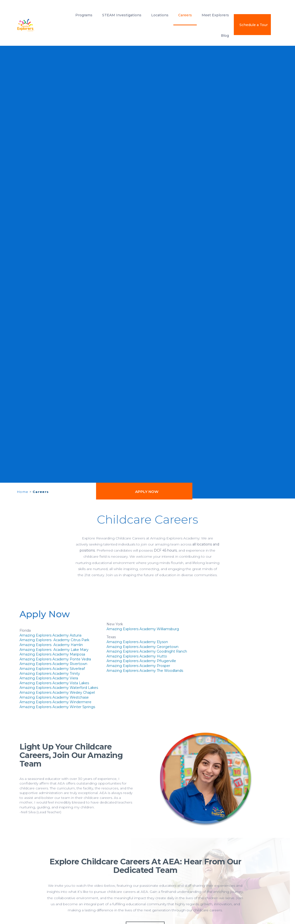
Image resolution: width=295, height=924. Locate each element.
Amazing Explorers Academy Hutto (137, 656)
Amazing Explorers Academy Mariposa (52, 654)
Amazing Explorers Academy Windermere (55, 702)
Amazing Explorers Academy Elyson (137, 642)
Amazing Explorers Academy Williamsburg (143, 629)
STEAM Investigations (121, 15)
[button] (144, 491)
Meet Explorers (215, 15)
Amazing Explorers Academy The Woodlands (145, 670)
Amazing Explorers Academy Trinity (50, 673)
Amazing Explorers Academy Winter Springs (57, 707)
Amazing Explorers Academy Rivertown (53, 664)
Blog (225, 35)
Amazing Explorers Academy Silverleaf (52, 668)
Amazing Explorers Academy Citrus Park (54, 640)
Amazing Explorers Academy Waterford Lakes (59, 687)
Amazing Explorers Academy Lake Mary (54, 649)
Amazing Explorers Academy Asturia (50, 635)
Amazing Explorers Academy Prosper (138, 666)
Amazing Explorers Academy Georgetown (142, 647)
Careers (185, 15)
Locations (159, 15)
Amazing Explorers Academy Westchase (54, 697)
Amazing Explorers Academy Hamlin (51, 645)
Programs (83, 15)
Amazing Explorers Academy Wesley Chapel (57, 692)
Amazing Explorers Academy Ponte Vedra (55, 659)
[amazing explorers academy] (36, 25)
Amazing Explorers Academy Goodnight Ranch (147, 651)
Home (23, 492)
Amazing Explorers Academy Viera (49, 678)
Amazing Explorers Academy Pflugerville (141, 661)
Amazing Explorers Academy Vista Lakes (54, 683)
